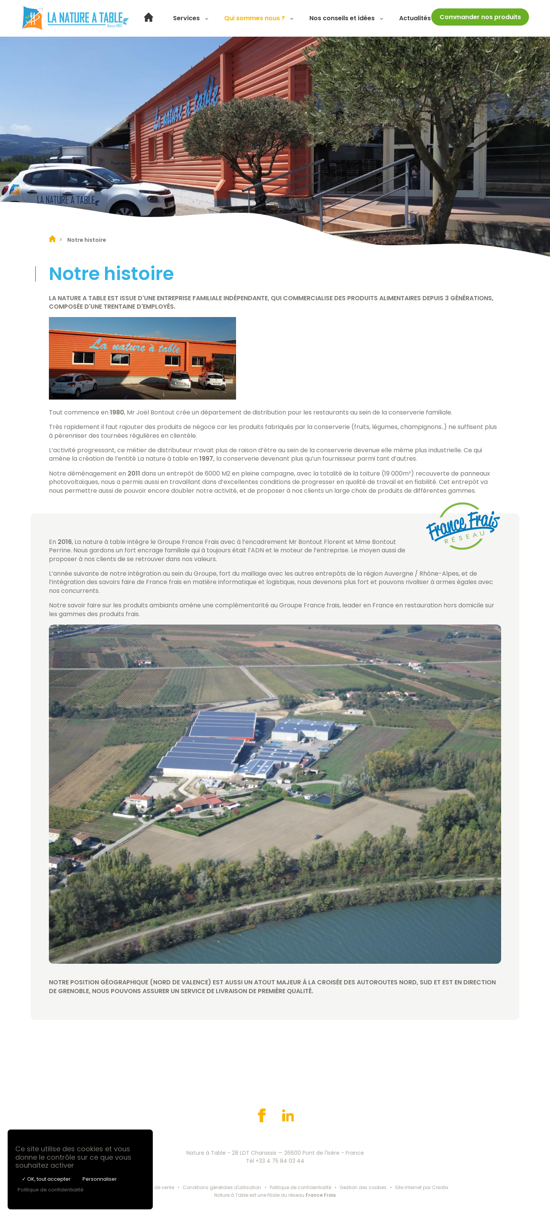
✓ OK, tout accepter (46, 1179)
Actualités (415, 18)
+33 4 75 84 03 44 (280, 1161)
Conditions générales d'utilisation (222, 1187)
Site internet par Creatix (421, 1187)
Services (186, 18)
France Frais (321, 1195)
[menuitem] (148, 18)
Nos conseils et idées (342, 18)
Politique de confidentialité (300, 1187)
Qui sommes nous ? (254, 18)
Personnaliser (99, 1179)
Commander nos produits (480, 17)
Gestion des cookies (363, 1187)
